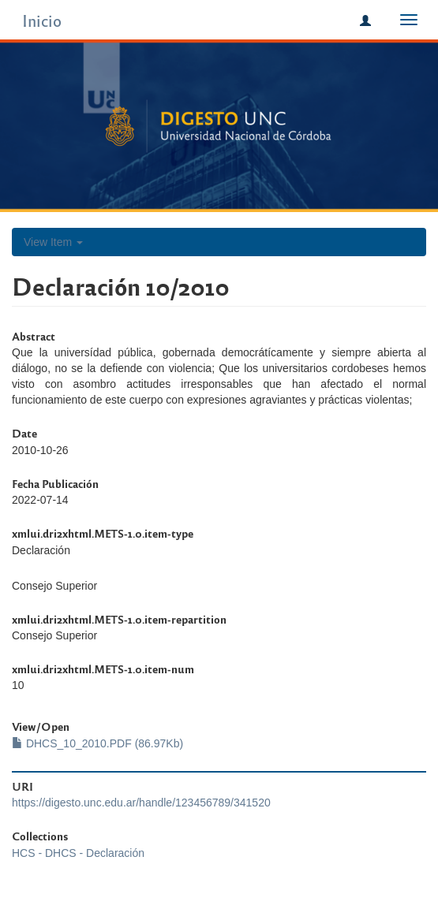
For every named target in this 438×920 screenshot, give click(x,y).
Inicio (42, 20)
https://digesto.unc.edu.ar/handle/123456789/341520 (141, 802)
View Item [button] (53, 242)
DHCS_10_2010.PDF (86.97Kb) (97, 743)
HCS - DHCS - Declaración (78, 853)
